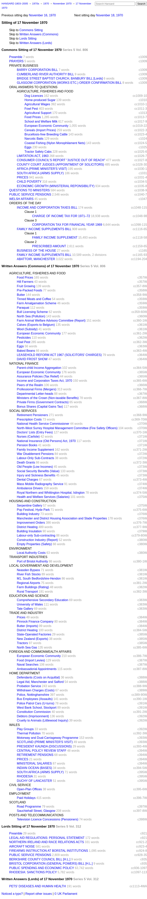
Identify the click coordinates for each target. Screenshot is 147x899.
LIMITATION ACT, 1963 (33, 156)
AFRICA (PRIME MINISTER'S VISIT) (42, 168)
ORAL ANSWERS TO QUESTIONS (33, 87)
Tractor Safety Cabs (38, 151)
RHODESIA (25, 776)
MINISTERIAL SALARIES (34, 763)
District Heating (27, 527)
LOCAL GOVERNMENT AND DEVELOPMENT (41, 565)
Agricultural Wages (37, 104)
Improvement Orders (31, 522)
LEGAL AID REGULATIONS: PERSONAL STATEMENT (46, 837)
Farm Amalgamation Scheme (36, 303)
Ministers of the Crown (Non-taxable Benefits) (48, 398)
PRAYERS (16, 61)
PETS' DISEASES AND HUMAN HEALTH (37, 886)
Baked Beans (26, 350)
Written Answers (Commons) (38, 34)
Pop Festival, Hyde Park (33, 509)
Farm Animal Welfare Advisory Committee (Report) (51, 320)
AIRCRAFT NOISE (22, 846)
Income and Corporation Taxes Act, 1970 (44, 380)
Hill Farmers (25, 281)
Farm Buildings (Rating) (33, 587)
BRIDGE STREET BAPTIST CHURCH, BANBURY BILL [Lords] (60, 78)
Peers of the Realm (30, 385)
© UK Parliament (65, 893)
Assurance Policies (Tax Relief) (38, 376)
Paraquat (23, 307)
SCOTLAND (17, 802)
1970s (36, 3)
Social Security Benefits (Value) (38, 471)
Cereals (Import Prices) (40, 130)
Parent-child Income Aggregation (39, 367)
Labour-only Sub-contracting (36, 535)
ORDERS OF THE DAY (25, 203)
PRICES (22, 177)
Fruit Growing (26, 286)
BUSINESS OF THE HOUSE (36, 250)
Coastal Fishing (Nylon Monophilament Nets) (54, 143)
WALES (14, 724)
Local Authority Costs (31, 552)
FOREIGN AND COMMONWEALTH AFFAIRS (40, 651)
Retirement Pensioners (32, 415)
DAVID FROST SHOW (32, 359)
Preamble (15, 57)
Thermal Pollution (29, 733)
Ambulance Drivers (30, 488)
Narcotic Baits (33, 138)
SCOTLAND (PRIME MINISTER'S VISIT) (45, 742)
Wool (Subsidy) (27, 329)
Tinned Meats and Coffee (34, 299)
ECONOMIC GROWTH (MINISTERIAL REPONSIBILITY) (56, 186)
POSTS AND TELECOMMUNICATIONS (36, 815)
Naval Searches (27, 664)
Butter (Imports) (27, 626)
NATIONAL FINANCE (23, 363)
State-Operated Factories (34, 634)
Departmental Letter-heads (35, 393)
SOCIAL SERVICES (23, 410)
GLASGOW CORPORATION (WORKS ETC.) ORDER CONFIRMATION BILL (69, 82)
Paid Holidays (26, 797)
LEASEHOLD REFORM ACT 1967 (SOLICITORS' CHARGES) (59, 355)
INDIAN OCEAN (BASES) (34, 768)
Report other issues (38, 893)
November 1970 (62, 3)
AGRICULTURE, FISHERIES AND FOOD (45, 91)
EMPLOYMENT (20, 793)
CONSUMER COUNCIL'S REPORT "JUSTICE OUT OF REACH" (61, 160)
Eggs (27, 147)
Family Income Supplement (35, 449)
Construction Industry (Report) (37, 540)
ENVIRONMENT (20, 548)
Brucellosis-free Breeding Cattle (46, 134)
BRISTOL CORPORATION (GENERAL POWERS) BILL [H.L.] (51, 863)
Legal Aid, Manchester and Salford (40, 681)
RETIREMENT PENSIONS (35, 754)
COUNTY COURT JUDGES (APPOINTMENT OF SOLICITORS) (60, 164)
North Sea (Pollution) (31, 316)
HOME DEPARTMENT (24, 673)
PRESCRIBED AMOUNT (49, 246)
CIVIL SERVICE (20, 785)
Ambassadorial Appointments (36, 669)
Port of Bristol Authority (32, 561)
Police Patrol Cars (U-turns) (35, 703)
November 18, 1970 (109, 15)
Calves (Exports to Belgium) (36, 324)
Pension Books (27, 445)
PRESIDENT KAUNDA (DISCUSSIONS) (44, 746)
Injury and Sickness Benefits (36, 475)
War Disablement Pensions (35, 453)
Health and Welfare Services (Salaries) (43, 496)
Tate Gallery (25, 608)
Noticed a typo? (12, 893)
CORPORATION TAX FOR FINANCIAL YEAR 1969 (67, 224)
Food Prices (32, 117)
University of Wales (30, 604)
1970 (46, 3)
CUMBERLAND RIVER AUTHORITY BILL (45, 74)
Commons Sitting (31, 30)
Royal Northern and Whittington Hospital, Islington (51, 492)
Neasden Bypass (28, 570)
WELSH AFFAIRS (21, 199)
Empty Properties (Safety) (34, 544)
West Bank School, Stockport (36, 707)
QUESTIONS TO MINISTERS (29, 190)
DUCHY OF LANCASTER (34, 780)
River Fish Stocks (29, 574)
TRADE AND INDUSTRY (26, 613)
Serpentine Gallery (29, 505)
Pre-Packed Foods (29, 290)
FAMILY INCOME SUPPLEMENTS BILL (44, 229)
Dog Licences (33, 95)
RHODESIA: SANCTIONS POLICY (33, 872)
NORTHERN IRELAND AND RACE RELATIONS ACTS (46, 842)
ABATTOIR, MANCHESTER (36, 259)
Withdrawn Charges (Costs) (36, 690)
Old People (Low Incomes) (35, 466)
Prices (21, 617)
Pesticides (24, 337)
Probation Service (29, 686)
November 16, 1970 (42, 15)
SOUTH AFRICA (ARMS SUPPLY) (40, 173)
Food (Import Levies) (31, 660)
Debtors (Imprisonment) (33, 716)
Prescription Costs (29, 419)
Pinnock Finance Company (35, 621)
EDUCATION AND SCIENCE (29, 595)
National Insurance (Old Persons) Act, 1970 (46, 441)
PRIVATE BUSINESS (23, 65)
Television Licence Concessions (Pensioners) (47, 819)
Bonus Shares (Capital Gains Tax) (40, 406)
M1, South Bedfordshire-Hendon (39, 578)
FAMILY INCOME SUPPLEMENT (55, 237)
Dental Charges (27, 479)
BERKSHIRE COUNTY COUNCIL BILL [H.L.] (39, 859)
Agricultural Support (37, 112)
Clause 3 (30, 220)
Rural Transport (27, 591)
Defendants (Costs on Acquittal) (38, 677)
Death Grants (26, 462)
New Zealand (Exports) (32, 638)
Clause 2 (30, 242)
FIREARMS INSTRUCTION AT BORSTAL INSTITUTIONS (48, 850)
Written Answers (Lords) (35, 43)
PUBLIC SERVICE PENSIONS (30, 194)
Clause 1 (30, 211)
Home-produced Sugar (40, 100)
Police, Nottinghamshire (33, 694)
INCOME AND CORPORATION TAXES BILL (47, 207)
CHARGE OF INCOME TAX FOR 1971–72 (61, 216)
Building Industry (28, 514)
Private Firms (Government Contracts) (43, 402)
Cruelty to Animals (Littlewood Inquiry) (42, 720)
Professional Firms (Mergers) (36, 389)
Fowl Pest (31, 108)
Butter (21, 294)
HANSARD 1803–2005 (15, 3)
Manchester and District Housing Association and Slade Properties (62, 518)
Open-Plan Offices (29, 789)
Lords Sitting (27, 38)
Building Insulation (29, 531)
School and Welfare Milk (40, 121)
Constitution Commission (34, 711)
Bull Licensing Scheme (32, 311)
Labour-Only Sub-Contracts (35, 458)
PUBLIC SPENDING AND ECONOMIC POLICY (41, 868)
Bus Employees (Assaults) (35, 699)
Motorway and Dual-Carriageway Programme (47, 737)
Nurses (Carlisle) (28, 436)
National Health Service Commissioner (43, 423)
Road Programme (29, 806)
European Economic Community (46, 125)
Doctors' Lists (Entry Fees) (35, 432)
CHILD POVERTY (29, 181)
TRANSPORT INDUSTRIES (28, 557)
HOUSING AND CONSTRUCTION (32, 501)
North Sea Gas (27, 647)
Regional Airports (28, 583)
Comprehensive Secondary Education (42, 600)
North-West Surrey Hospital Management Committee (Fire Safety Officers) (67, 428)
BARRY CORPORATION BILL (37, 69)
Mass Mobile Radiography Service (40, 484)
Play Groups (25, 729)
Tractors (22, 643)
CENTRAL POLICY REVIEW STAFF (41, 750)
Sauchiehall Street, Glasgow (36, 810)
